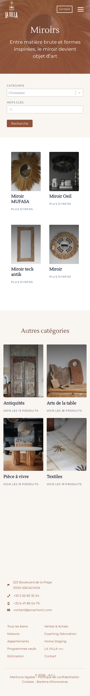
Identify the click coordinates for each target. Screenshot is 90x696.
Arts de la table (61, 403)
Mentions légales (22, 677)
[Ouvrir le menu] (80, 9)
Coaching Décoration (60, 634)
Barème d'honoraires (52, 682)
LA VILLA (53, 649)
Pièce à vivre (16, 477)
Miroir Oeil (60, 196)
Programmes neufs (21, 649)
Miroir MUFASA (20, 199)
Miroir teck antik (22, 272)
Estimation (15, 656)
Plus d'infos (22, 209)
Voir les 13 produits (20, 410)
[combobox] (41, 92)
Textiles (54, 477)
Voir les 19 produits (64, 484)
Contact (64, 9)
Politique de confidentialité (58, 677)
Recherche (19, 123)
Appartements (18, 641)
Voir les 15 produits (20, 484)
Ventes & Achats (56, 626)
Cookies (28, 682)
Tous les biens (17, 626)
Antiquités (13, 403)
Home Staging (55, 641)
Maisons (13, 634)
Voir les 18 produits (64, 410)
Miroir (55, 269)
